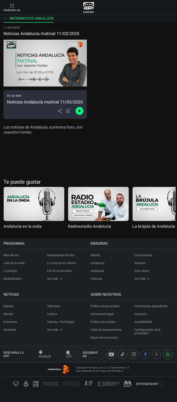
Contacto (140, 314)
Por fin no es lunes (59, 271)
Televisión (53, 306)
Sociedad (9, 329)
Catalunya (98, 263)
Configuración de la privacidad (147, 331)
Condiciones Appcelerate (151, 306)
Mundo (8, 314)
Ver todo (54, 278)
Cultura (52, 314)
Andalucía (97, 271)
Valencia (96, 278)
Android (45, 354)
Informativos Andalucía (28, 18)
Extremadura (143, 255)
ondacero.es (11, 7)
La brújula (10, 271)
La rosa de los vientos (61, 263)
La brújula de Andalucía (153, 226)
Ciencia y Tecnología (60, 322)
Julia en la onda (14, 263)
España (8, 306)
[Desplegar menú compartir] (59, 111)
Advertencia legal (102, 314)
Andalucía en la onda (22, 226)
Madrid (95, 255)
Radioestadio (12, 278)
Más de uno (11, 255)
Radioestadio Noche (60, 255)
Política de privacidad (105, 306)
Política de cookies (103, 322)
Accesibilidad (143, 322)
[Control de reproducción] (79, 111)
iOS (69, 354)
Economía (10, 322)
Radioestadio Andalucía (89, 226)
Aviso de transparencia (106, 329)
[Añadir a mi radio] (68, 111)
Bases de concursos (104, 337)
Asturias (140, 263)
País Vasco (141, 271)
